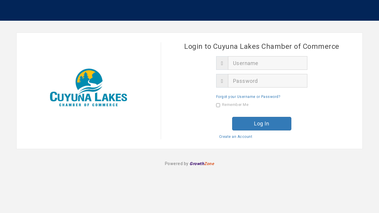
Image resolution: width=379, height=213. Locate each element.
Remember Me (232, 104)
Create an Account (236, 137)
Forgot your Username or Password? (248, 97)
